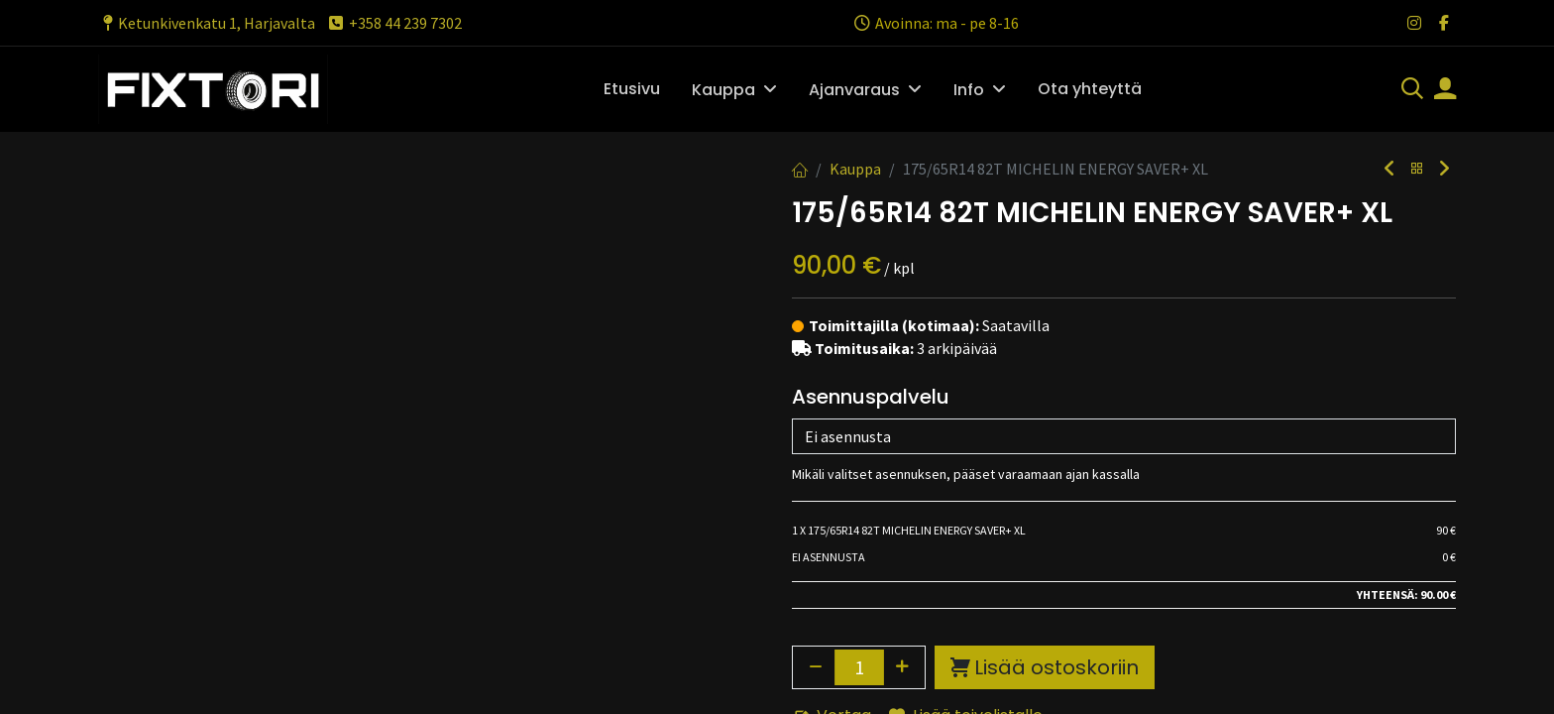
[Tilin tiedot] (1445, 90)
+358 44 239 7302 (394, 23)
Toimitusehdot (851, 637)
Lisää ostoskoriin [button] (1044, 398)
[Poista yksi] (815, 398)
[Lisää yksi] (903, 398)
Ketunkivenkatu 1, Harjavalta (206, 23)
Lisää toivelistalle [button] (966, 445)
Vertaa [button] (832, 445)
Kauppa (855, 168)
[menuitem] (632, 89)
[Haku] (1412, 90)
